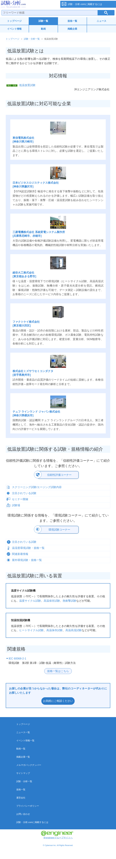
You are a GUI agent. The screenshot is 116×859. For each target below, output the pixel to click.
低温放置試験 (27, 85)
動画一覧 (20, 748)
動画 (43, 29)
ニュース (101, 21)
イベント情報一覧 (25, 740)
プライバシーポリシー (27, 806)
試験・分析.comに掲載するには (32, 822)
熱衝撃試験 (69, 600)
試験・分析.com (28, 4)
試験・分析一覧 (32, 39)
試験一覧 (43, 21)
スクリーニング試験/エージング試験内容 (37, 487)
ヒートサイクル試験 (31, 630)
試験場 (16, 505)
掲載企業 (72, 29)
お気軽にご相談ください (58, 700)
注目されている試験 (24, 493)
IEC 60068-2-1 (17, 658)
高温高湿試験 (73, 630)
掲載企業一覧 (23, 757)
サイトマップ (23, 773)
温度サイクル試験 (30, 600)
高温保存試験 (52, 600)
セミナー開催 (20, 499)
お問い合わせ (23, 814)
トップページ (14, 21)
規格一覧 (72, 21)
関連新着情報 (20, 554)
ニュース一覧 (23, 732)
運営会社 (20, 797)
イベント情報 (14, 29)
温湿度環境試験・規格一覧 (28, 547)
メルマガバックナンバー (28, 765)
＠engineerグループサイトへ (57, 835)
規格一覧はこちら (58, 671)
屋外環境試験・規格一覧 (27, 560)
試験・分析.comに (85, 4)
